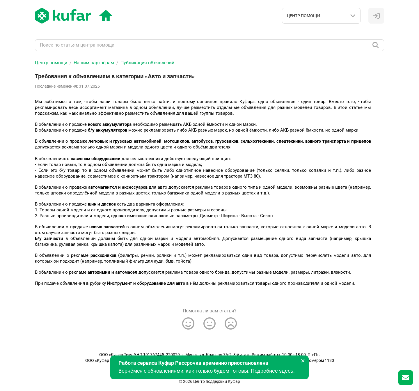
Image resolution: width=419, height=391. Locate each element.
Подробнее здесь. (273, 371)
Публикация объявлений (147, 63)
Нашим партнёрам (94, 63)
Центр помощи (51, 63)
